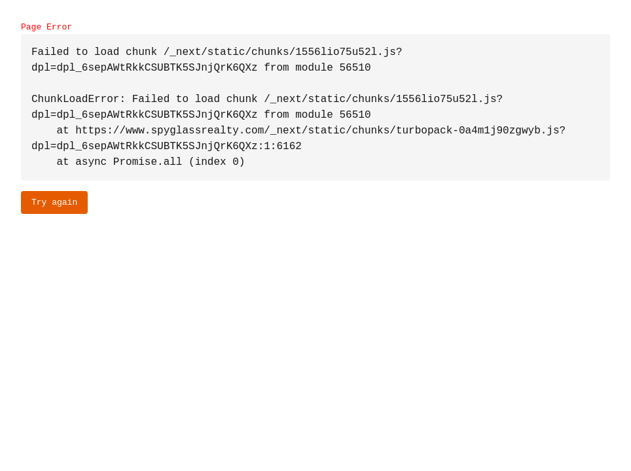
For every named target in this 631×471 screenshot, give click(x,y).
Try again (54, 202)
